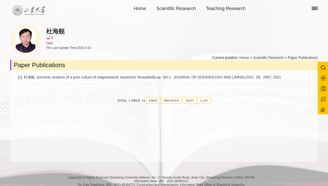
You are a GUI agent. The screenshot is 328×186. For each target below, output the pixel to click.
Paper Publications (303, 58)
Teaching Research (225, 8)
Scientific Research (176, 8)
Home (140, 8)
